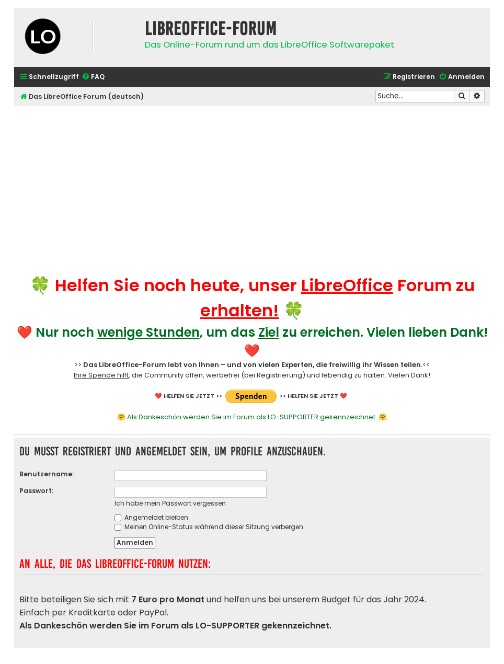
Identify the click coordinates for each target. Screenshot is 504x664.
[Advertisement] (252, 188)
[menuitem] (93, 77)
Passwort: (36, 490)
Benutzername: (46, 474)
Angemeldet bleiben (151, 517)
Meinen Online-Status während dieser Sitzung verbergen (208, 526)
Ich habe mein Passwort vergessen (170, 503)
